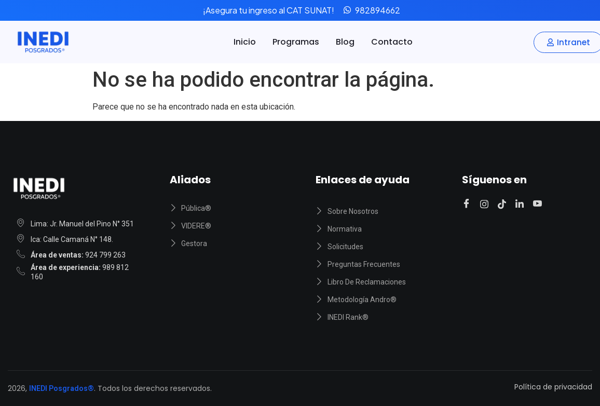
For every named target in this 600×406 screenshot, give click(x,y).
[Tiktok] (503, 204)
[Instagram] (486, 204)
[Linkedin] (521, 204)
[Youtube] (539, 204)
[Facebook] (468, 204)
